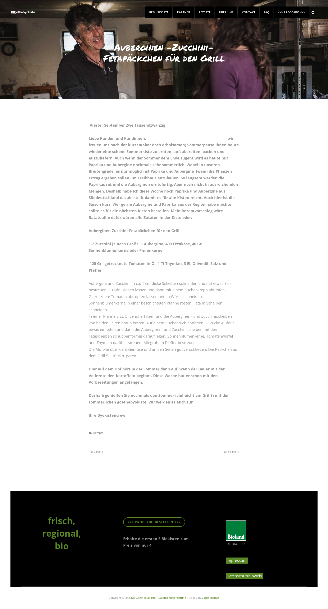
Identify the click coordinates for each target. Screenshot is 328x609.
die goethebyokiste (143, 598)
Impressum (237, 560)
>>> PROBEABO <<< (291, 12)
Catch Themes (210, 598)
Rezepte (205, 12)
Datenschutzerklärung (172, 598)
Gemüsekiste (159, 12)
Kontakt (248, 12)
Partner (183, 12)
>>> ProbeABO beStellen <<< (154, 522)
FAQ (266, 12)
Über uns (226, 12)
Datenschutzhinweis (244, 575)
